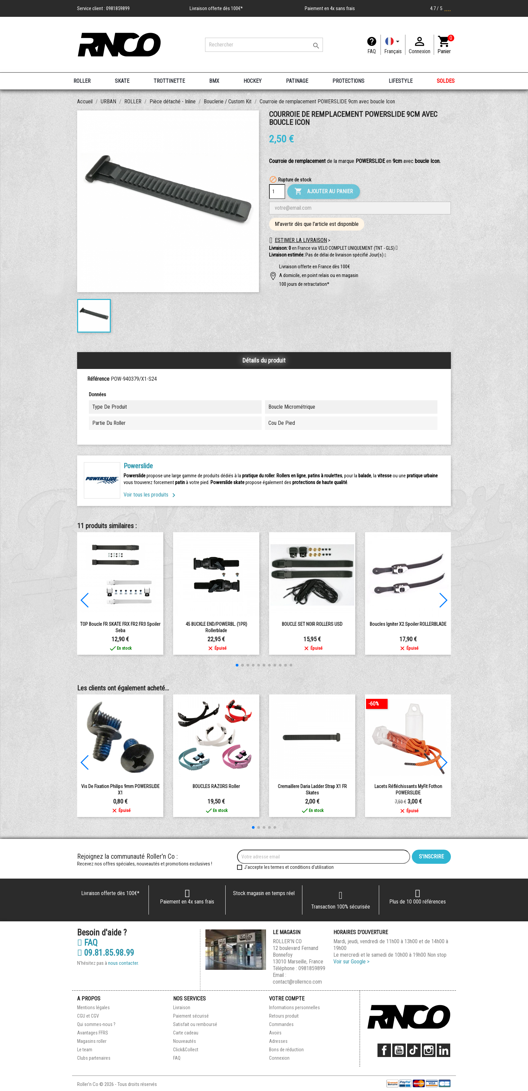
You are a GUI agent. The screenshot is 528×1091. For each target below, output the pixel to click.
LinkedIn (443, 1050)
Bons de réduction (286, 1049)
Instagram (428, 1050)
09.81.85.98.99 (105, 953)
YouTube (399, 1050)
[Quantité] (277, 191)
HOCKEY (252, 81)
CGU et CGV (88, 1016)
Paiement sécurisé (191, 1016)
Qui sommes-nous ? (96, 1024)
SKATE (122, 81)
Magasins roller (91, 1041)
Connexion (279, 1058)
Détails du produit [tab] (264, 360)
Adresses (278, 1041)
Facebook (384, 1050)
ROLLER (82, 81)
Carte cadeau (185, 1032)
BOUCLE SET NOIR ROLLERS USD (312, 624)
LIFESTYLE (400, 81)
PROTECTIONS (348, 81)
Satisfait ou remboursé (195, 1024)
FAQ (371, 51)
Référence (98, 379)
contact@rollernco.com (297, 982)
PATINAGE (297, 81)
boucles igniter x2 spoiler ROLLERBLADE (408, 624)
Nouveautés (184, 1041)
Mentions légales (93, 1007)
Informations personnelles (294, 1007)
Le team (84, 1049)
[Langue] (393, 45)
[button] (385, 255)
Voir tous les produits (151, 494)
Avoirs (275, 1032)
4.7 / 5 (440, 8)
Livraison (181, 1007)
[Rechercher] (264, 45)
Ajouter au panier (323, 191)
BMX (214, 81)
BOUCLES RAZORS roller (216, 786)
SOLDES (446, 81)
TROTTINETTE (169, 81)
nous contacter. (123, 963)
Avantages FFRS (92, 1032)
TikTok (414, 1050)
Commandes (281, 1024)
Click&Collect (185, 1049)
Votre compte (286, 998)
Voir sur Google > (351, 961)
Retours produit (284, 1016)
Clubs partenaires (93, 1058)
